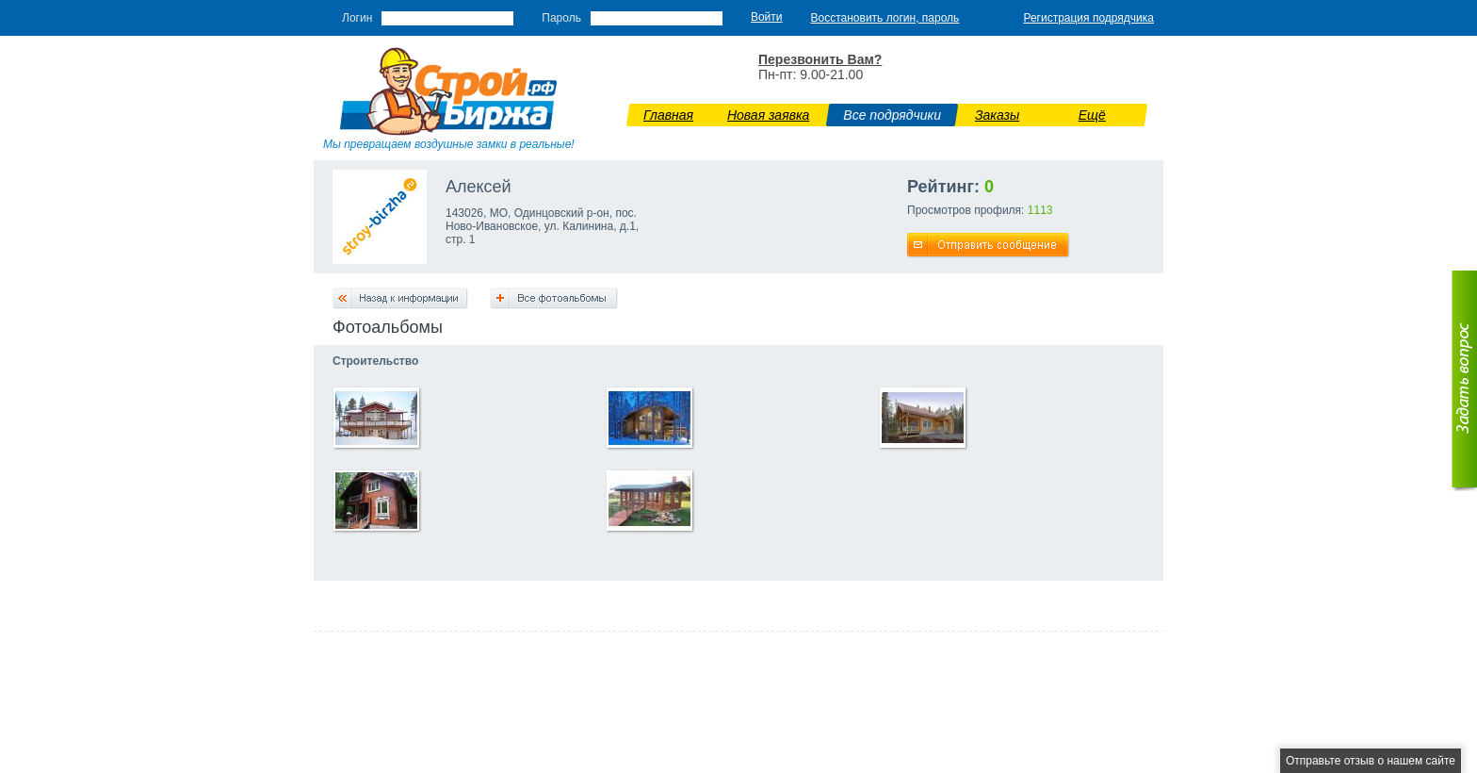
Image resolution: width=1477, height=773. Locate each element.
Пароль (561, 18)
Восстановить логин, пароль (885, 18)
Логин (357, 18)
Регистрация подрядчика (1088, 18)
